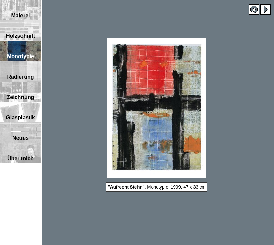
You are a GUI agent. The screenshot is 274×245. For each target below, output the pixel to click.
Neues (20, 138)
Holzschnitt (20, 36)
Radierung (20, 77)
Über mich (20, 158)
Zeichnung (20, 97)
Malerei (20, 15)
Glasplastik (20, 117)
